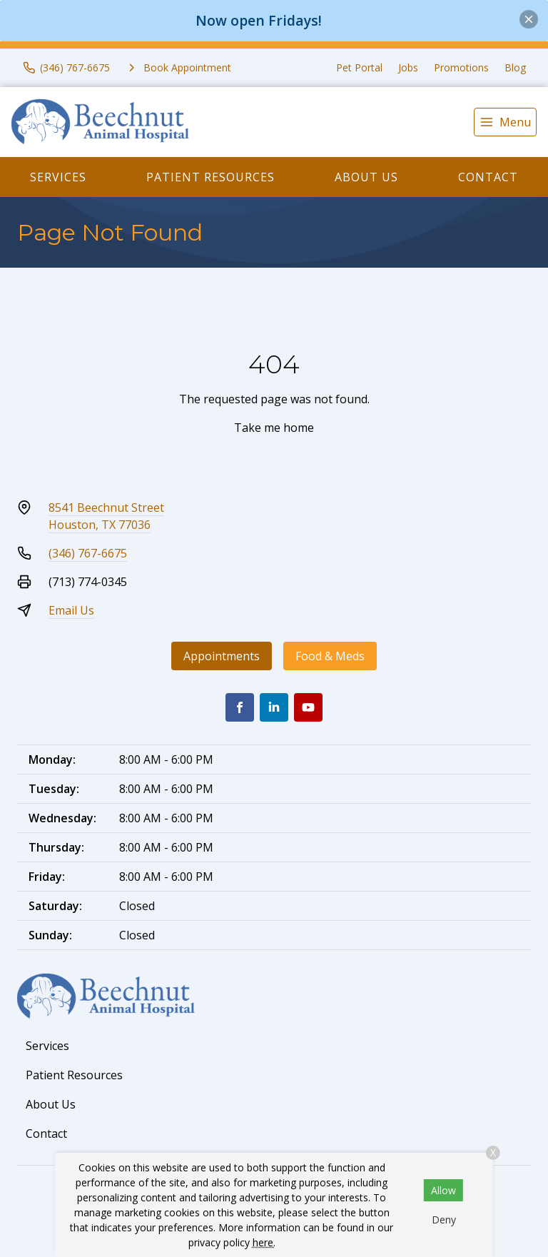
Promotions (461, 67)
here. (264, 1242)
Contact (488, 177)
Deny (444, 1219)
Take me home (274, 427)
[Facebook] (239, 707)
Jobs (408, 67)
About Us (366, 177)
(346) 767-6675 (88, 553)
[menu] (505, 122)
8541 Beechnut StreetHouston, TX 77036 (106, 516)
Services (58, 177)
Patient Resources (210, 177)
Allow (443, 1190)
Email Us (71, 610)
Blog (515, 67)
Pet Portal (359, 67)
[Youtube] (308, 707)
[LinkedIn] (274, 707)
